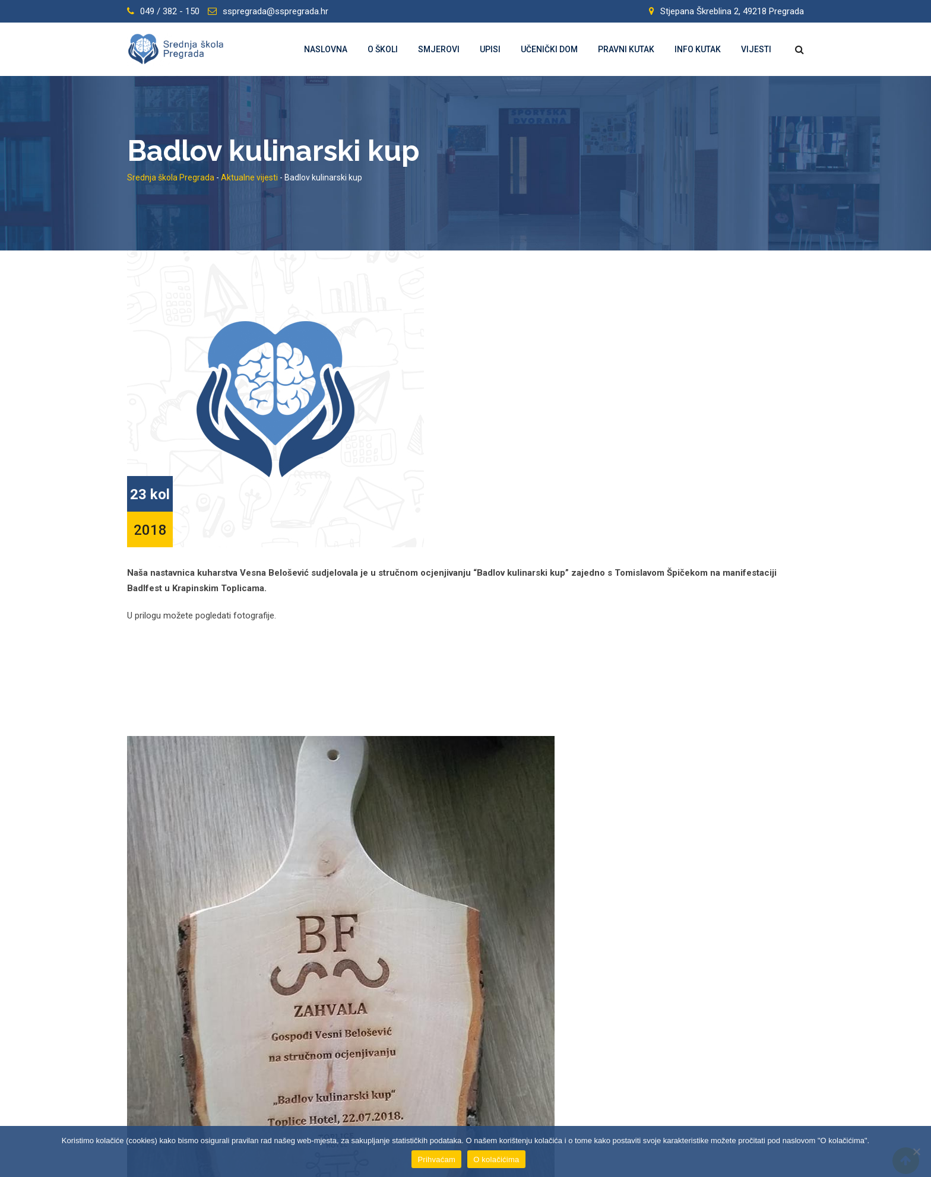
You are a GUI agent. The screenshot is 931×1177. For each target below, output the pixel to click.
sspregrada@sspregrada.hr (275, 11)
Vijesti (756, 49)
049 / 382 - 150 (170, 11)
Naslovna (325, 49)
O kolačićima (496, 1159)
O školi (383, 49)
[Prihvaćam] (916, 1151)
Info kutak (697, 49)
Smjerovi (439, 49)
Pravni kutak (626, 49)
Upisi (490, 49)
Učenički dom (549, 49)
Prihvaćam (436, 1159)
